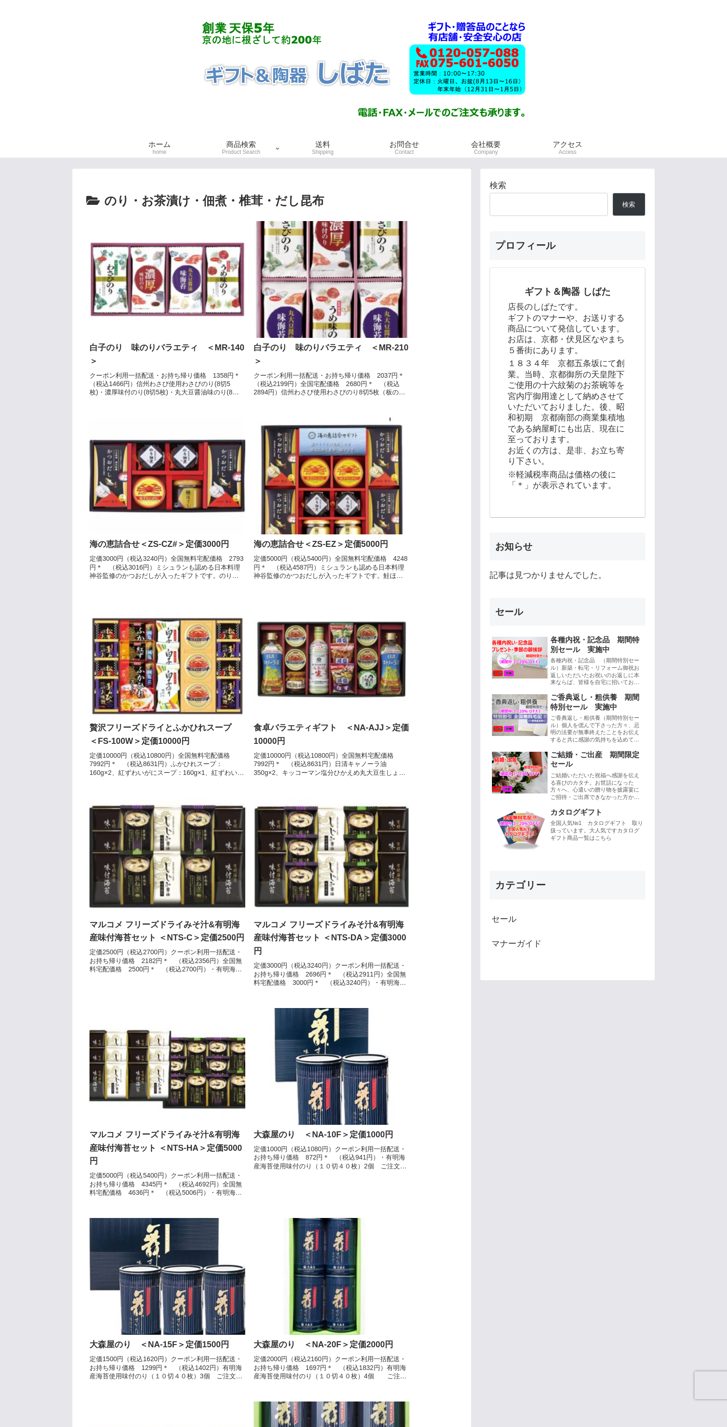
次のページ (272, 1278)
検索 (498, 185)
